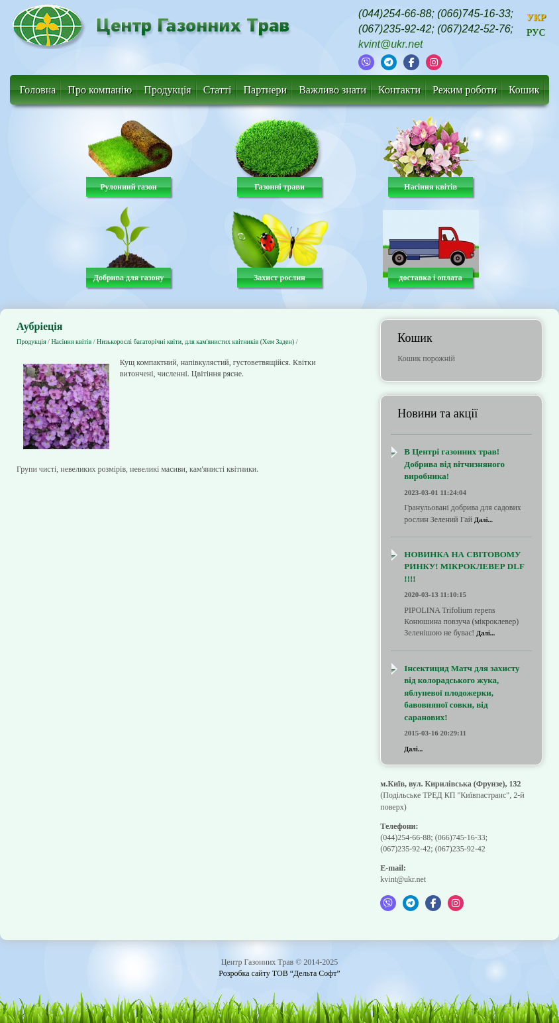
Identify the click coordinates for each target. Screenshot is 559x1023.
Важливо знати (332, 89)
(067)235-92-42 (394, 28)
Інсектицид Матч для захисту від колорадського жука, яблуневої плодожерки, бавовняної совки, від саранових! (461, 692)
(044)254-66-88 (394, 13)
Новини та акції (437, 413)
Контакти (399, 89)
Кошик (524, 89)
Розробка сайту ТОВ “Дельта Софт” (279, 973)
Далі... (483, 519)
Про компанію (100, 89)
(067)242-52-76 (473, 28)
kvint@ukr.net (390, 44)
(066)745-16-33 (473, 13)
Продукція (167, 89)
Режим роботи (464, 89)
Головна (38, 89)
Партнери (265, 89)
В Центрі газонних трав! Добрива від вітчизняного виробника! (454, 464)
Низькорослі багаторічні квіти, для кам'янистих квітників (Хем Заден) (195, 341)
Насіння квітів (71, 341)
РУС (536, 33)
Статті (217, 89)
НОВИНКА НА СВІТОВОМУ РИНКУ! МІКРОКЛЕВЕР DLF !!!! (464, 566)
